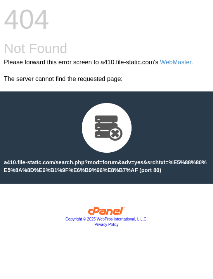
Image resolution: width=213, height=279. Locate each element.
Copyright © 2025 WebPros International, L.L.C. (107, 219)
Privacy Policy (106, 224)
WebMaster (175, 62)
